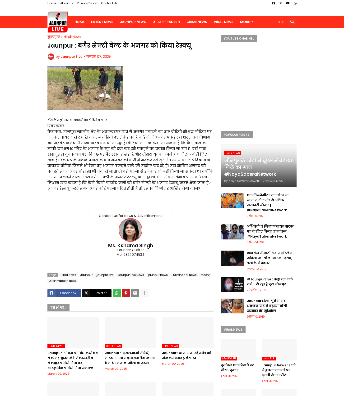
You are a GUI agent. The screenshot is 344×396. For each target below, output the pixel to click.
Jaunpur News (133, 21)
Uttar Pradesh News (63, 281)
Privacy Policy (87, 3)
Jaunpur (86, 275)
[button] (281, 22)
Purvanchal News (184, 275)
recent (205, 275)
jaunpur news (158, 275)
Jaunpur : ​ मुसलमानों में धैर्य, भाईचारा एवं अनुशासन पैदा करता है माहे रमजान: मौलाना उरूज (130, 358)
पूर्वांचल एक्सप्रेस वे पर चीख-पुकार (237, 368)
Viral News (223, 21)
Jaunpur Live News (130, 275)
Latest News (102, 21)
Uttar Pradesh (166, 21)
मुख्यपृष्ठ (53, 37)
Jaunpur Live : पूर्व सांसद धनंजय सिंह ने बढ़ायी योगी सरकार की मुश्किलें (267, 305)
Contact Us (109, 3)
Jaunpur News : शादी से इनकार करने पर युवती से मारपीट (279, 370)
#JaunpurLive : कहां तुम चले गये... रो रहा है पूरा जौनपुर (270, 282)
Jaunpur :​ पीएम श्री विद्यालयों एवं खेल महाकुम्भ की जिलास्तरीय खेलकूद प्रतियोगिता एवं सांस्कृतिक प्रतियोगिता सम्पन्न (72, 360)
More (245, 21)
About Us (66, 3)
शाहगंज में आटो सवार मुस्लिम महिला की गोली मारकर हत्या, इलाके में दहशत (269, 258)
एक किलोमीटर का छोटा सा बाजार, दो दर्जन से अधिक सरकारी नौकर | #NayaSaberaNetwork (268, 202)
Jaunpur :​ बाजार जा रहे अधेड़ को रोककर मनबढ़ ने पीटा (186, 355)
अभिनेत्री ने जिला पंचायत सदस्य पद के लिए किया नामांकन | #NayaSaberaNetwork (270, 231)
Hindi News (72, 37)
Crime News (196, 21)
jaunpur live (105, 275)
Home (51, 3)
